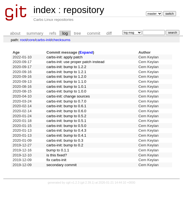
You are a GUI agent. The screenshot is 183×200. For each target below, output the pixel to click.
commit (93, 33)
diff (109, 33)
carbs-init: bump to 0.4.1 (66, 135)
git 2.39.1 (87, 182)
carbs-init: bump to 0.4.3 (66, 130)
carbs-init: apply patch (65, 57)
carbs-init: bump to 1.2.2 (66, 67)
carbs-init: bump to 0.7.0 (66, 101)
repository (83, 10)
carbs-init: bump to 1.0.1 (66, 86)
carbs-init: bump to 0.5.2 (66, 116)
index (44, 10)
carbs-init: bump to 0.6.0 (66, 111)
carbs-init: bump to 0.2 (65, 145)
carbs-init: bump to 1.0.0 (66, 91)
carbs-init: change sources (68, 96)
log (65, 33)
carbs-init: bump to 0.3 (65, 140)
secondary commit (62, 165)
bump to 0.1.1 (58, 150)
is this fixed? (57, 155)
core (31, 40)
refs (52, 33)
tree (77, 33)
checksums (61, 40)
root (23, 40)
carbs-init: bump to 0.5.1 (66, 121)
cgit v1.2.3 (73, 182)
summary (34, 33)
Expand (86, 52)
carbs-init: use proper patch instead (75, 62)
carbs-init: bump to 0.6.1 (66, 106)
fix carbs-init (56, 160)
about (15, 33)
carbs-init (43, 40)
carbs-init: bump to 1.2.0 (66, 76)
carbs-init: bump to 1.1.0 (66, 81)
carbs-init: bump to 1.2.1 (66, 72)
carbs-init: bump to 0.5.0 (66, 126)
